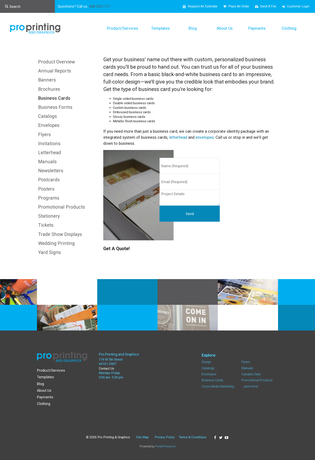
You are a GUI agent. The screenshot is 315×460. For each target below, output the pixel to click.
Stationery (49, 216)
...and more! (249, 386)
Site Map (142, 437)
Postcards (49, 180)
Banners (47, 80)
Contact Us (106, 368)
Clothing (289, 28)
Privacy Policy (165, 437)
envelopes (204, 137)
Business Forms (55, 107)
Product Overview (56, 62)
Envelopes (48, 125)
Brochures (49, 89)
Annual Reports (54, 71)
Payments (257, 28)
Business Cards (54, 98)
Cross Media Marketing (218, 386)
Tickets (45, 225)
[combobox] (27, 6)
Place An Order (238, 6)
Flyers (44, 134)
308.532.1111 (100, 6)
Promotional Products (61, 207)
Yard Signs (49, 252)
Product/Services (122, 28)
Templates (160, 28)
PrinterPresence (165, 446)
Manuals (47, 161)
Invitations (49, 143)
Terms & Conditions (192, 437)
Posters (46, 189)
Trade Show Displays (60, 234)
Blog (192, 28)
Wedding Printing (56, 243)
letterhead (178, 137)
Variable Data (250, 374)
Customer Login (298, 6)
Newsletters (50, 170)
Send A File (268, 6)
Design (206, 362)
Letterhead (49, 152)
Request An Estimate (202, 6)
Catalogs (47, 116)
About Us (225, 28)
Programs (48, 198)
